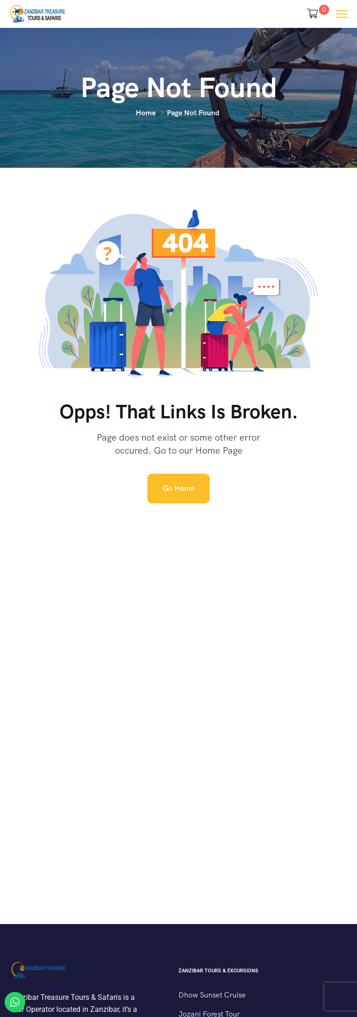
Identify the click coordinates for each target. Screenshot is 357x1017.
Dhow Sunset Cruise (212, 995)
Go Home (178, 488)
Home (146, 113)
